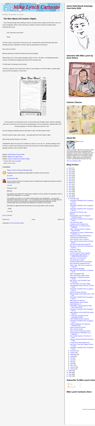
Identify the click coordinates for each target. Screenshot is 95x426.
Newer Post (5, 219)
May (71, 361)
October (72, 352)
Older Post (61, 219)
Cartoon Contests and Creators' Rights (19, 159)
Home (33, 219)
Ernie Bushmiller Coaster (77, 260)
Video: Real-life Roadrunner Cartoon (80, 331)
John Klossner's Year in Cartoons (79, 239)
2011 (70, 195)
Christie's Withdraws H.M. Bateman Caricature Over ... (80, 324)
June (71, 360)
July (71, 358)
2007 (70, 374)
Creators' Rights (11, 163)
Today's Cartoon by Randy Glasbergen (18, 170)
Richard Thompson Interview (78, 292)
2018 (70, 182)
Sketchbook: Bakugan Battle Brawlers (80, 235)
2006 (70, 376)
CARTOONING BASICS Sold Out (79, 319)
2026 (70, 168)
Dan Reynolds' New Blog (77, 268)
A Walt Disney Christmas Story (78, 237)
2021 (70, 177)
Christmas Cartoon (75, 249)
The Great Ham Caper (76, 222)
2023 (70, 173)
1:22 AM (9, 185)
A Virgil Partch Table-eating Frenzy (80, 342)
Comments (71, 387)
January (72, 369)
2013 (70, 191)
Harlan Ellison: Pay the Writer (16, 154)
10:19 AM (9, 175)
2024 (70, 172)
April (71, 363)
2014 (70, 189)
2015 (70, 188)
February (73, 367)
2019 (70, 180)
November (73, 351)
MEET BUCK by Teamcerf (77, 300)
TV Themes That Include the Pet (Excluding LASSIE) (79, 316)
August (72, 356)
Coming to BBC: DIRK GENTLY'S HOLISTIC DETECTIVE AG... (79, 255)
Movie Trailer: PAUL (75, 251)
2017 (70, 184)
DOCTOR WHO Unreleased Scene (80, 263)
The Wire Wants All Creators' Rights (19, 19)
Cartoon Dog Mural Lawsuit (77, 327)
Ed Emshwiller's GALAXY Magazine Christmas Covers (80, 216)
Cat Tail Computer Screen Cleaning (80, 253)
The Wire (34, 57)
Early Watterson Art (75, 304)
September (73, 354)
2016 (70, 186)
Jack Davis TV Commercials (78, 258)
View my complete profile (74, 161)
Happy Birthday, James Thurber (79, 302)
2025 (70, 170)
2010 (70, 197)
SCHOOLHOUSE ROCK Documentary (81, 261)
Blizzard (72, 214)
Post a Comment (7, 215)
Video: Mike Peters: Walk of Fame (79, 275)
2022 (70, 175)
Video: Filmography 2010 (77, 273)
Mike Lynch (80, 141)
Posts (70, 384)
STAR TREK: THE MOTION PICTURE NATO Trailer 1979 (81, 306)
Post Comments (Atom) (17, 223)
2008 (70, 372)
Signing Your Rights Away (15, 156)
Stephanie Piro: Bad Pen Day (78, 212)
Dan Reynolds (11, 178)
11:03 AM (9, 211)
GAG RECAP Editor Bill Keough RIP (80, 244)
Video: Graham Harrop (76, 329)
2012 (70, 193)
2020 (70, 179)
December (73, 198)
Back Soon (73, 204)
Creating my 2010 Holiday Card (79, 224)
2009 (70, 370)
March (72, 365)
